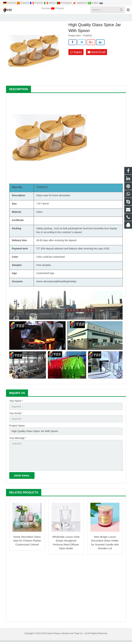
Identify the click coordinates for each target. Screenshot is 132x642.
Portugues (65, 2)
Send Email (96, 56)
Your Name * (16, 405)
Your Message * (17, 441)
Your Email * (16, 417)
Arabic (93, 2)
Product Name (17, 429)
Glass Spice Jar (55, 18)
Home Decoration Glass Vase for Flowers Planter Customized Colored (27, 542)
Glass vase (42, 200)
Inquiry (76, 56)
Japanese (80, 2)
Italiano (50, 2)
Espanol (23, 2)
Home (28, 18)
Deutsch (10, 2)
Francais (37, 2)
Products (40, 18)
